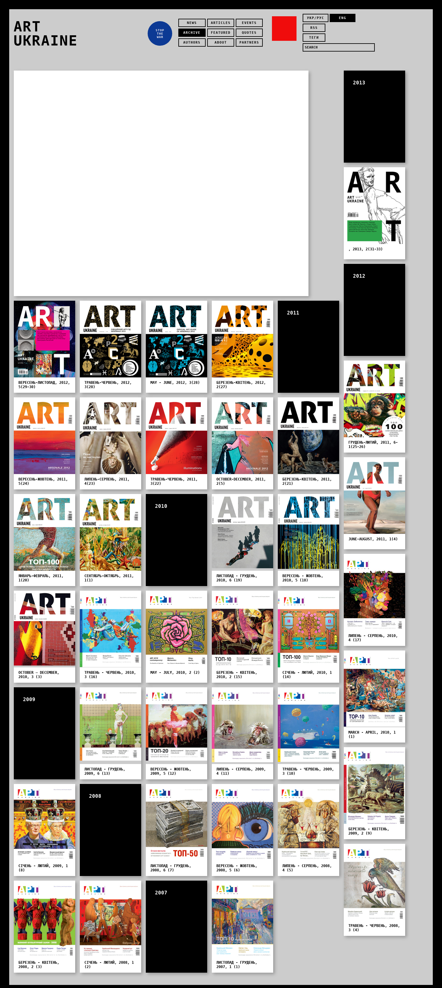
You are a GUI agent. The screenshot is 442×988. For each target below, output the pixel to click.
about (222, 39)
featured (222, 30)
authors (193, 39)
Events (250, 20)
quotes (250, 30)
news (193, 20)
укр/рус (315, 20)
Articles (222, 20)
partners (251, 39)
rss (364, 20)
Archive (193, 30)
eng (339, 20)
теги (315, 30)
